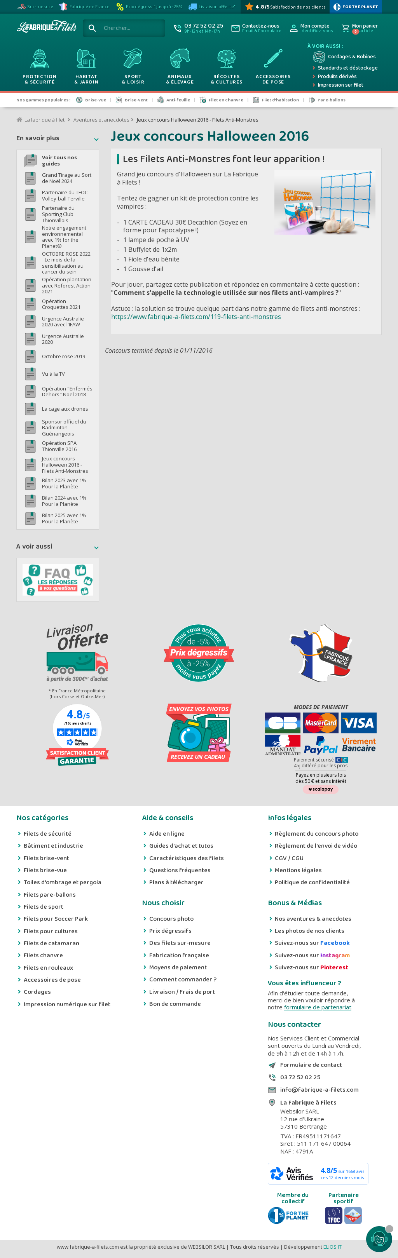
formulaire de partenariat (317, 1007)
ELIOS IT (332, 1246)
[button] (57, 139)
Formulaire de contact (311, 1065)
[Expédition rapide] (345, 68)
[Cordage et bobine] (345, 57)
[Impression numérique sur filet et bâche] (345, 85)
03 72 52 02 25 (300, 1077)
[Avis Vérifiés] (285, 7)
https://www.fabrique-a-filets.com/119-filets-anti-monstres (196, 316)
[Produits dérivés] (345, 77)
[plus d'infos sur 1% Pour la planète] (356, 7)
